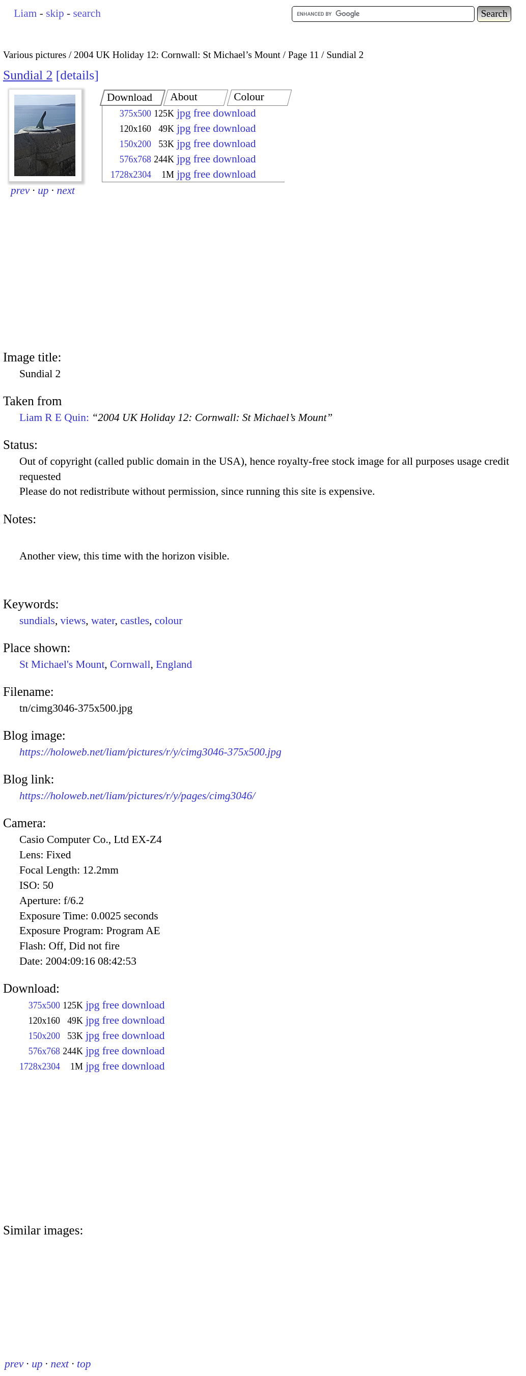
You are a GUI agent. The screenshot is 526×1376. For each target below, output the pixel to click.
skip (55, 13)
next (66, 190)
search (86, 13)
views (73, 620)
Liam (25, 13)
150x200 (135, 144)
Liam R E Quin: (176, 417)
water (103, 620)
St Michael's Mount (61, 664)
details (77, 75)
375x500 (135, 113)
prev (20, 190)
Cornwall (130, 664)
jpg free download (216, 113)
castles (134, 620)
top (84, 1364)
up (43, 190)
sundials (37, 620)
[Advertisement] (184, 267)
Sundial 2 (27, 75)
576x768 (135, 159)
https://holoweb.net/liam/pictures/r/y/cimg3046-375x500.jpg (150, 752)
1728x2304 (130, 175)
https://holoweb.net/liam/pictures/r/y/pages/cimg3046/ (137, 796)
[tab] (132, 98)
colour (169, 620)
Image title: (32, 357)
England (174, 664)
